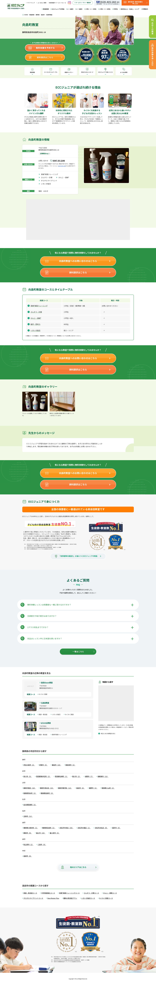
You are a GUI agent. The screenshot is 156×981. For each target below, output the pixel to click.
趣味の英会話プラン (70, 898)
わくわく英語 (44, 694)
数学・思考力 (35, 324)
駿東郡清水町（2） (30, 793)
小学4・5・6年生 (104, 9)
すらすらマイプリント (50, 180)
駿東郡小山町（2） (108, 788)
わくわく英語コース (106, 898)
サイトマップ (31, 3)
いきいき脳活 (46, 183)
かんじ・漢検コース (110, 893)
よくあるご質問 (42, 3)
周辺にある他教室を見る (108, 733)
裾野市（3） (93, 788)
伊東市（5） (43, 765)
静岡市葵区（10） (30, 788)
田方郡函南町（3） (30, 805)
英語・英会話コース (30, 893)
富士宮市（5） (55, 833)
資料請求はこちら (78, 272)
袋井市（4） (116, 828)
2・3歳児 (70, 9)
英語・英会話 (44, 714)
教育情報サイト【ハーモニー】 (57, 3)
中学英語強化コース (48, 893)
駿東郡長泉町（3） (47, 793)
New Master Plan (53, 898)
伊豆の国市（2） (29, 765)
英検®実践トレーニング (50, 174)
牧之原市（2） (28, 844)
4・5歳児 (79, 9)
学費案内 (145, 9)
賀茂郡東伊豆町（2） (43, 776)
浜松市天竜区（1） (84, 828)
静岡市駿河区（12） (65, 788)
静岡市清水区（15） (47, 788)
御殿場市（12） (103, 776)
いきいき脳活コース (88, 898)
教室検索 (46, 9)
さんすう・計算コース (91, 893)
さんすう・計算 (47, 177)
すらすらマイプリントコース (33, 898)
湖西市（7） (89, 776)
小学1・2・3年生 (90, 9)
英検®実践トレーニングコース (69, 893)
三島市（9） (42, 844)
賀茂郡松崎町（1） (61, 776)
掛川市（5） (28, 776)
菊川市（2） (76, 776)
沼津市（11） (28, 816)
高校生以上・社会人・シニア (130, 9)
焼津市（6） (28, 856)
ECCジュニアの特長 (58, 9)
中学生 (116, 9)
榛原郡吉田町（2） (48, 828)
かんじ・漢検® (64, 177)
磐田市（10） (56, 765)
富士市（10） (41, 833)
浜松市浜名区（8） (101, 828)
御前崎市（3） (70, 765)
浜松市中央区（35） (66, 828)
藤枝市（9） (28, 833)
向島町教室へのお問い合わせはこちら (78, 261)
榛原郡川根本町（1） (31, 828)
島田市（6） (80, 788)
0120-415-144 (62, 166)
